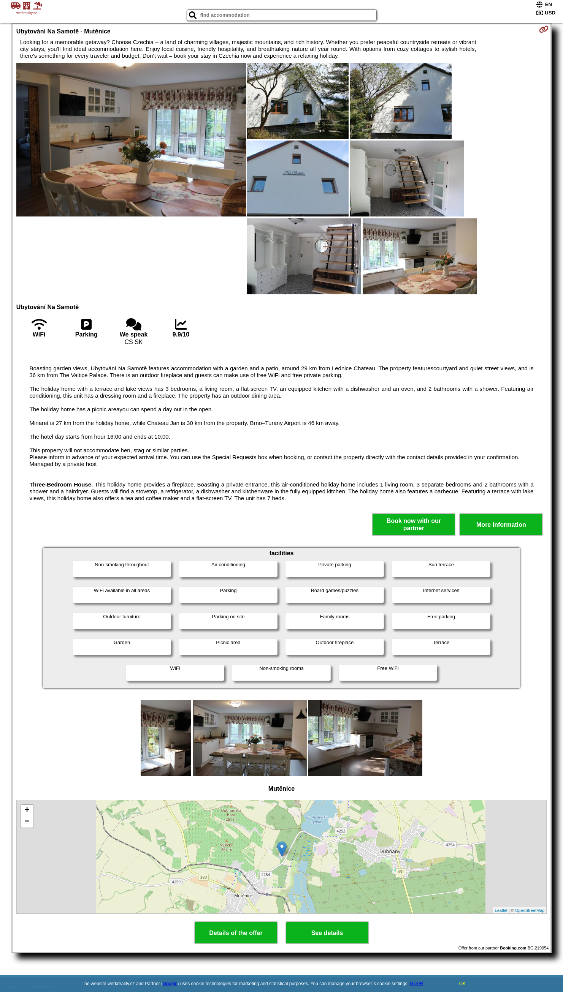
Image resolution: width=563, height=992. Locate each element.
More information (501, 524)
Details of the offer (235, 933)
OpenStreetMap (530, 910)
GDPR (416, 983)
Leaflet (501, 910)
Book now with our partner (414, 524)
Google (170, 983)
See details (327, 933)
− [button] (27, 822)
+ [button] (27, 810)
